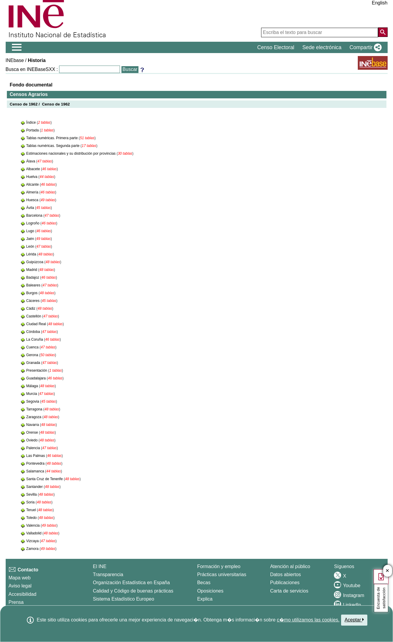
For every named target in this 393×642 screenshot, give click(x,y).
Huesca (32, 200)
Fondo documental (31, 84)
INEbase (15, 60)
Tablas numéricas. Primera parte (52, 138)
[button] (364, 47)
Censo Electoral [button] (275, 47)
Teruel (31, 510)
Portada (33, 130)
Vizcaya (33, 541)
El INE (99, 566)
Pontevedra (36, 463)
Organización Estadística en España (131, 582)
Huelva (32, 177)
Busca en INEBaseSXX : (32, 69)
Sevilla (32, 494)
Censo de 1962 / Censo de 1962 (40, 104)
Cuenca (33, 347)
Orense (32, 432)
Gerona (32, 355)
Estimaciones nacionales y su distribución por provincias (71, 153)
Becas (203, 582)
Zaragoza (34, 417)
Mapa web (20, 577)
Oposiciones (210, 590)
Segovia (33, 401)
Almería (32, 192)
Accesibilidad (22, 594)
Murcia (32, 394)
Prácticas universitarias (221, 574)
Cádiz (31, 308)
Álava (31, 161)
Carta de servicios (289, 590)
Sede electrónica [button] (321, 47)
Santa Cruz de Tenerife (45, 479)
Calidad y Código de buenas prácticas (133, 590)
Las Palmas (36, 456)
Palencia (33, 448)
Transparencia (108, 574)
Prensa (16, 602)
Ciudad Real (36, 324)
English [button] (379, 2)
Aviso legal (20, 585)
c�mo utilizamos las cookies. (308, 619)
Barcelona (34, 215)
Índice (31, 122)
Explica (205, 598)
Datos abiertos (285, 574)
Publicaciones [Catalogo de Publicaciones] (285, 582)
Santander (35, 487)
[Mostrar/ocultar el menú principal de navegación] (16, 47)
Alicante (33, 184)
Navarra (33, 425)
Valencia (33, 525)
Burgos (32, 293)
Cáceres (33, 301)
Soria (31, 502)
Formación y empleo (219, 566)
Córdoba (33, 332)
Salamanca (35, 471)
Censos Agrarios (29, 94)
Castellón (34, 316)
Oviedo (32, 440)
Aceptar (354, 619)
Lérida (31, 254)
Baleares (33, 285)
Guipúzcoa (35, 262)
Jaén (30, 239)
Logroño (33, 223)
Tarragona (34, 409)
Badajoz (33, 277)
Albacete (33, 169)
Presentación (37, 370)
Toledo (32, 518)
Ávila (30, 208)
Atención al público (290, 566)
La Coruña (35, 339)
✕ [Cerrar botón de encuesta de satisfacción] (387, 571)
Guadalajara (36, 378)
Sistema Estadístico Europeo (123, 598)
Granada (33, 363)
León (30, 246)
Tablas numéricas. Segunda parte (53, 146)
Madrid (32, 270)
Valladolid (34, 533)
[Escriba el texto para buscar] (319, 32)
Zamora (33, 549)
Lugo (30, 231)
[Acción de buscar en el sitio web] (383, 32)
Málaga (32, 386)
